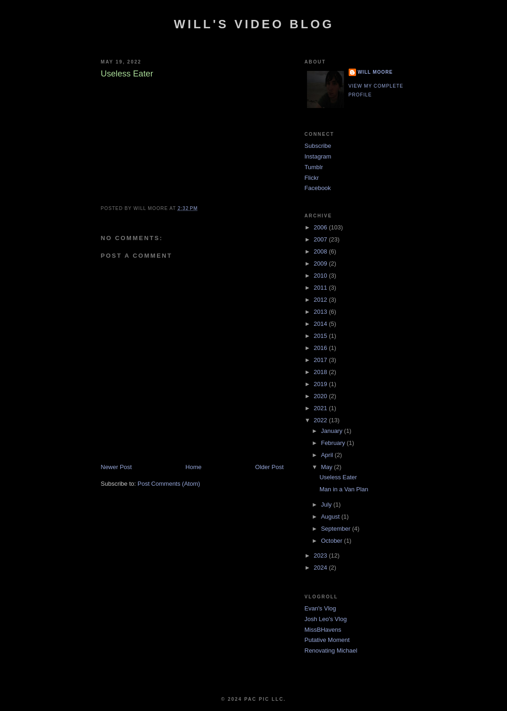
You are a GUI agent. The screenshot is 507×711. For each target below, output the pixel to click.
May (327, 466)
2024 (321, 567)
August (331, 516)
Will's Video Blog (254, 24)
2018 (321, 371)
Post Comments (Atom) (169, 483)
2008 (321, 251)
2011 (321, 287)
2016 (321, 347)
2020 (321, 396)
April (328, 454)
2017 (321, 359)
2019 (321, 384)
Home (194, 466)
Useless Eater (338, 477)
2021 (321, 408)
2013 (321, 311)
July (327, 504)
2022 (321, 420)
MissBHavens (323, 629)
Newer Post (116, 466)
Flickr (312, 177)
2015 (321, 335)
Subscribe (318, 145)
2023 (321, 555)
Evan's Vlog (320, 608)
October (332, 540)
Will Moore (375, 72)
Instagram (318, 156)
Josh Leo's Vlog (326, 619)
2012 (321, 299)
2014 (321, 323)
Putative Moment (327, 639)
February (334, 442)
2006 (321, 227)
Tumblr (314, 167)
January (332, 430)
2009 (321, 263)
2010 (321, 275)
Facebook (318, 187)
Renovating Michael (331, 650)
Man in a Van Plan (343, 489)
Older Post (269, 466)
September (336, 528)
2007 (321, 239)
